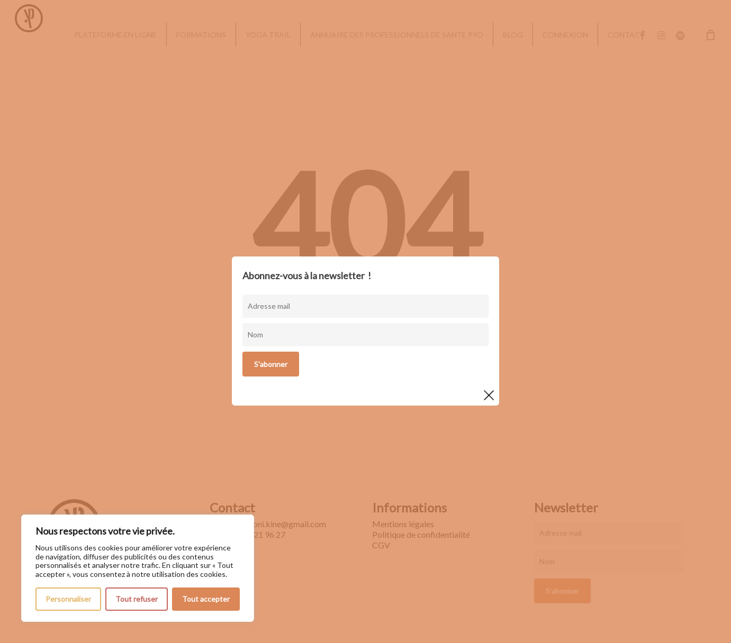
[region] (137, 568)
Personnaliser (68, 598)
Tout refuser (136, 598)
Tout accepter (206, 598)
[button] (711, 5)
